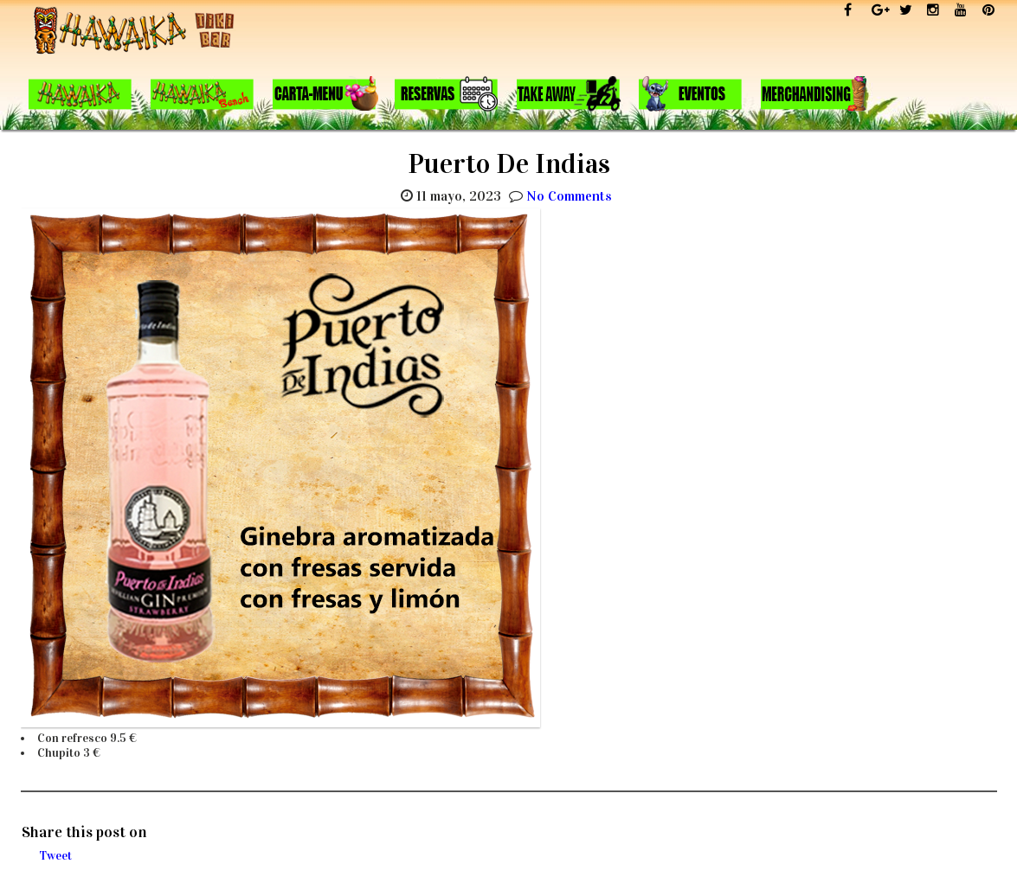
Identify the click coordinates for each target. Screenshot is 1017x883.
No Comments (569, 196)
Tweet (55, 855)
